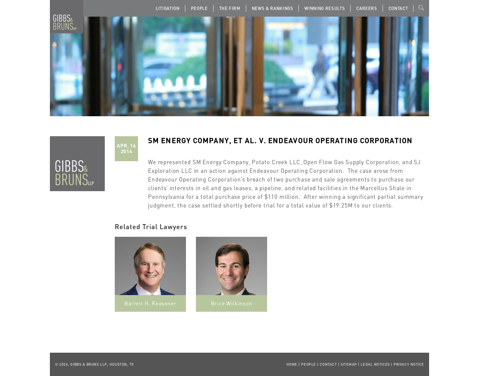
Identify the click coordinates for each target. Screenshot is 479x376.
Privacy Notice (409, 364)
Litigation (168, 8)
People (199, 8)
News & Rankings (272, 8)
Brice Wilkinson (231, 303)
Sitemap (349, 364)
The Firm (229, 8)
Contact (398, 8)
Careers (366, 8)
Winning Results (324, 8)
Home (291, 364)
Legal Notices (375, 364)
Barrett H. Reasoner (150, 303)
